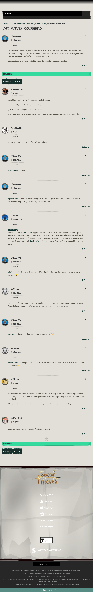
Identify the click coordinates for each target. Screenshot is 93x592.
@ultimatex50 (13, 230)
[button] (42, 13)
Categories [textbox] (8, 13)
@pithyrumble (13, 198)
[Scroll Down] (52, 590)
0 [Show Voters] (85, 36)
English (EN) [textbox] (43, 564)
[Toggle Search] (6, 17)
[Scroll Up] (41, 590)
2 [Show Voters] (85, 89)
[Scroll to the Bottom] (55, 590)
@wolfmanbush (13, 170)
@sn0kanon (12, 334)
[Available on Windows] (46, 508)
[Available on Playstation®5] (46, 502)
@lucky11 (11, 272)
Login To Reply (7, 74)
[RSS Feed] (3, 24)
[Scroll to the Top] (38, 590)
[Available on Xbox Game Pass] (46, 521)
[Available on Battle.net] (46, 527)
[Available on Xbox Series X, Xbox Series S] (46, 495)
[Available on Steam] (46, 514)
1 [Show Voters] (85, 127)
